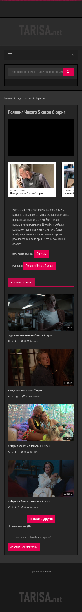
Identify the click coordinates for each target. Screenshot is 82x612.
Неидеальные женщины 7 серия (25, 390)
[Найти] (68, 72)
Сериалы (41, 254)
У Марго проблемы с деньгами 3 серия (29, 501)
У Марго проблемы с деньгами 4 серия (29, 446)
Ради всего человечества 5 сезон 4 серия (30, 335)
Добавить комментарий (23, 547)
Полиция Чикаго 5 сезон (40, 266)
